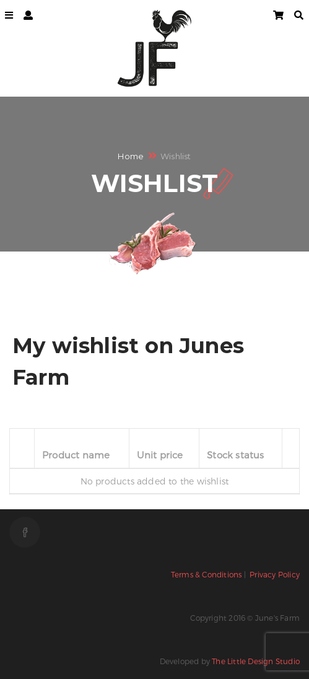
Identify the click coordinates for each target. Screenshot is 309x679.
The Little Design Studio (256, 661)
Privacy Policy (275, 574)
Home (131, 156)
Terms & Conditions (206, 574)
